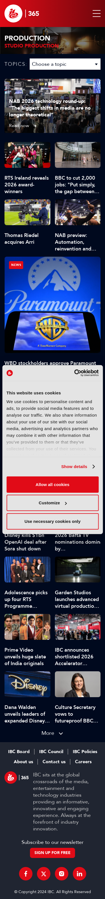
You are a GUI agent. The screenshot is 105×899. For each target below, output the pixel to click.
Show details (74, 466)
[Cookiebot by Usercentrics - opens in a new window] (75, 373)
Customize (53, 502)
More (47, 733)
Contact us (54, 762)
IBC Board (19, 752)
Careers (83, 762)
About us (23, 762)
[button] (95, 13)
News (16, 265)
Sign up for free (52, 852)
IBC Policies (85, 752)
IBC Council (51, 752)
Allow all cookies (52, 484)
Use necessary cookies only (52, 521)
